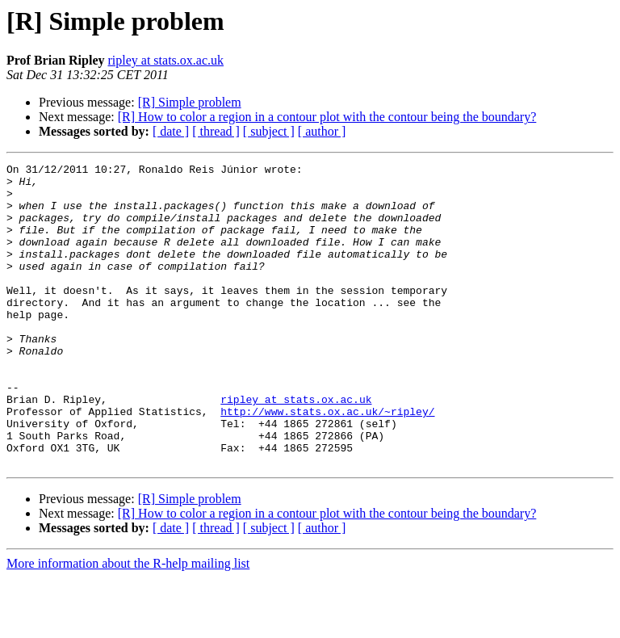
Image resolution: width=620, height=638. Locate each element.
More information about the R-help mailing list (127, 624)
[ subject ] (269, 131)
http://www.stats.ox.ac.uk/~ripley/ (327, 462)
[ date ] (171, 131)
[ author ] (322, 131)
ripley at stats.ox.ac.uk (165, 60)
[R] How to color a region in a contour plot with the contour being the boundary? (327, 117)
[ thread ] (216, 131)
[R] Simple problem (189, 102)
